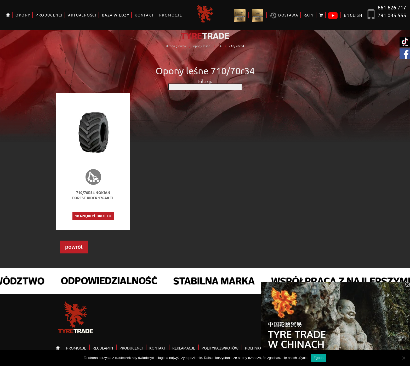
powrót (74, 247)
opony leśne (201, 46)
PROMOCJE (170, 15)
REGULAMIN (103, 348)
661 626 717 (392, 7)
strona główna (176, 46)
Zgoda (318, 358)
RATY (309, 15)
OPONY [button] (22, 15)
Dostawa (284, 16)
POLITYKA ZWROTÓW (220, 348)
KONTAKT (144, 15)
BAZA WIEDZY (115, 15)
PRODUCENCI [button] (49, 15)
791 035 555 (392, 15)
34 (219, 46)
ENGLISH (353, 15)
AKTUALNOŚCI (82, 15)
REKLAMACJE (183, 348)
